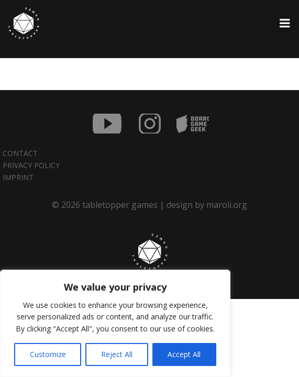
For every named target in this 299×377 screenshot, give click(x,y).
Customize (48, 354)
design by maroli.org (207, 204)
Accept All (184, 354)
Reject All (116, 354)
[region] (115, 323)
